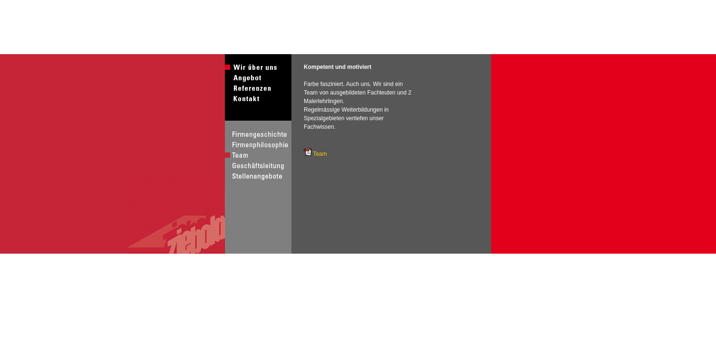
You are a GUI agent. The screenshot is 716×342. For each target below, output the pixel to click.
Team (320, 154)
